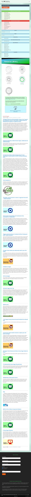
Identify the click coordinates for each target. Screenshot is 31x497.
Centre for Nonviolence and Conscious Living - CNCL (10, 494)
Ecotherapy (5, 19)
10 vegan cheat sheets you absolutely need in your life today (15, 251)
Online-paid (6, 56)
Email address (4, 456)
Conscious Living (12, 99)
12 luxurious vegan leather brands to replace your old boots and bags (14, 333)
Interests (3, 466)
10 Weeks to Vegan (7, 266)
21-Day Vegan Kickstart (8, 430)
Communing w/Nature (7, 14)
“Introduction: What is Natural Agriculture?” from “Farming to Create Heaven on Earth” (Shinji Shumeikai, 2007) (15, 156)
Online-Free (6, 55)
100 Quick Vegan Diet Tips (8, 288)
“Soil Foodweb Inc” (7, 180)
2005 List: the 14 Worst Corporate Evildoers (12, 409)
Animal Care (6, 12)
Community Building (7, 15)
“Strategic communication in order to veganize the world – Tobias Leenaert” (15, 198)
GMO (5, 29)
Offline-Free (6, 53)
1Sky (4, 391)
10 (13, 117)
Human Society (9, 83)
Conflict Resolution (7, 16)
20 (14, 117)
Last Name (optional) (5, 463)
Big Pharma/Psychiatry (7, 24)
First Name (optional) (5, 460)
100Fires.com (5, 304)
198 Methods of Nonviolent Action (10, 377)
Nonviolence (7, 99)
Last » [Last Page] (19, 117)
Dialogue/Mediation (7, 18)
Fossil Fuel (6, 28)
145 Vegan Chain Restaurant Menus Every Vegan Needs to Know (15, 351)
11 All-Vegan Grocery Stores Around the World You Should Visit (15, 320)
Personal (22, 73)
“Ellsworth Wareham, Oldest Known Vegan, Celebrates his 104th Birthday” (15, 141)
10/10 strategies (6, 276)
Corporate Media (6, 27)
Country (3, 470)
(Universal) (6, 38)
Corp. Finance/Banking (7, 26)
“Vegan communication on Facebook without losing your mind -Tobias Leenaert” (15, 235)
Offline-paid (6, 54)
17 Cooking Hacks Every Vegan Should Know (12, 364)
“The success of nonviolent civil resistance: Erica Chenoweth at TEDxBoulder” (13, 216)
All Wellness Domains (9, 73)
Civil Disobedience (7, 13)
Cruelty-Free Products (7, 17)
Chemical (5, 25)
